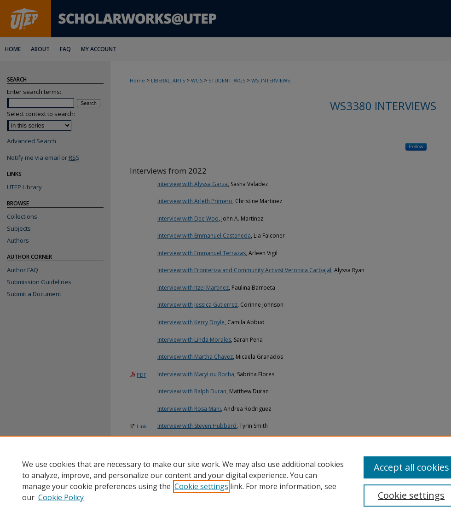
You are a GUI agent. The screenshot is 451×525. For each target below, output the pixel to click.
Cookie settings (201, 486)
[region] (225, 480)
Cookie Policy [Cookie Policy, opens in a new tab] (61, 497)
